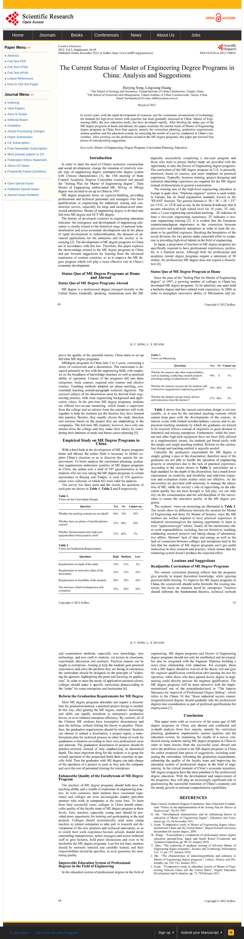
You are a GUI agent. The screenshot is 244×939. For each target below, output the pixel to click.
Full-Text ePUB (16, 73)
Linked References (19, 78)
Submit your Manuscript (200, 932)
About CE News (17, 165)
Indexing (12, 102)
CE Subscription (17, 143)
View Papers (15, 108)
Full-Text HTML (16, 67)
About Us (165, 35)
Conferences (106, 35)
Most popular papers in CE (24, 154)
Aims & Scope (16, 114)
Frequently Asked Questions (25, 171)
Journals (47, 35)
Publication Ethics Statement (26, 160)
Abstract (12, 55)
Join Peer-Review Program (56, 933)
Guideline (12, 125)
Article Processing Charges (25, 131)
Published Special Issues (22, 189)
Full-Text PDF (15, 61)
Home (18, 35)
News (136, 35)
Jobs (195, 35)
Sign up (164, 932)
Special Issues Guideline (22, 195)
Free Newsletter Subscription (26, 148)
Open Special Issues (19, 183)
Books (77, 35)
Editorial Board (16, 120)
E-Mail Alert (19, 933)
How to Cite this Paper (21, 84)
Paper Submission (19, 137)
